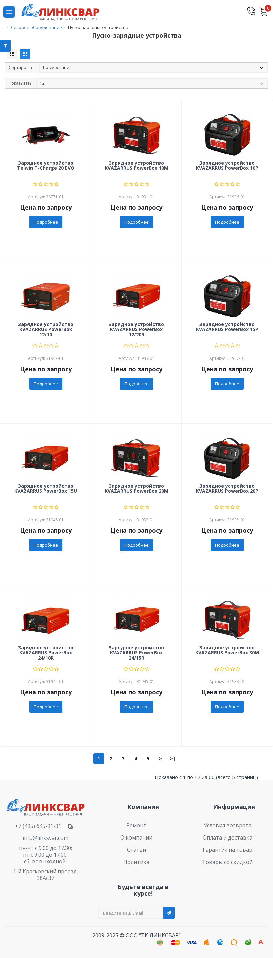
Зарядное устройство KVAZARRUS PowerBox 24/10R (45, 653)
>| (173, 758)
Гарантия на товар (227, 849)
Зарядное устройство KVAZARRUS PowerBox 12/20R (136, 330)
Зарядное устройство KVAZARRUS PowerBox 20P (227, 488)
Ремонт (136, 825)
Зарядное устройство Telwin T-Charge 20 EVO (45, 165)
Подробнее (46, 222)
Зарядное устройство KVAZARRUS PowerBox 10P (227, 165)
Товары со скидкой (227, 862)
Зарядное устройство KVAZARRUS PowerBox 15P (227, 327)
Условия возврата (227, 825)
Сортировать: (22, 67)
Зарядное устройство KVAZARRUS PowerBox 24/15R (136, 653)
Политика (136, 862)
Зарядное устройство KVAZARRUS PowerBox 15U (45, 488)
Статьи (136, 849)
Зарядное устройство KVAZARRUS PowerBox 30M (227, 650)
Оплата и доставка (227, 837)
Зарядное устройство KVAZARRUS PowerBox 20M (136, 488)
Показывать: (21, 83)
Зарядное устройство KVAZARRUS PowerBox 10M (136, 165)
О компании (136, 837)
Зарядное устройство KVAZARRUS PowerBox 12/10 (45, 330)
